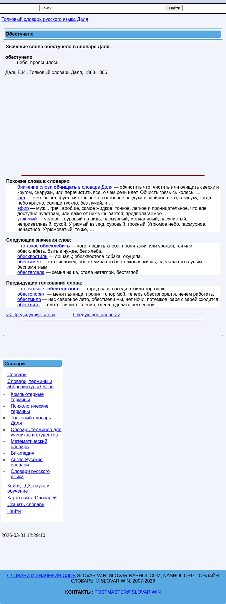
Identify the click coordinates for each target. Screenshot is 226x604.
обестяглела (30, 272)
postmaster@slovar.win (127, 592)
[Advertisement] (113, 126)
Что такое (43, 245)
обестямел (29, 261)
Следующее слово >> (96, 314)
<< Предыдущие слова (30, 314)
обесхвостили (32, 256)
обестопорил (31, 294)
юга (21, 197)
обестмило (29, 299)
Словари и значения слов (41, 575)
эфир (23, 208)
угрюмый (27, 218)
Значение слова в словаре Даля (64, 187)
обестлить (28, 304)
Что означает (48, 288)
